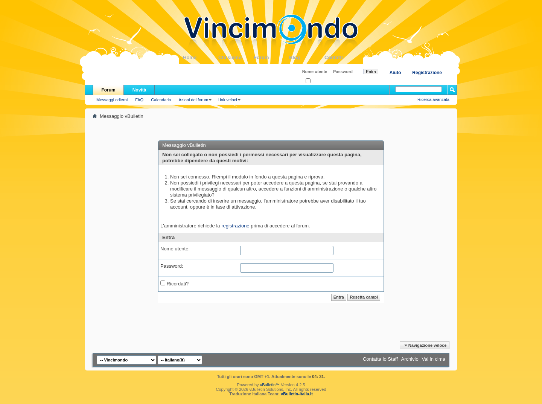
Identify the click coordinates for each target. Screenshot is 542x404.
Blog (306, 57)
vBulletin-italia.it (297, 394)
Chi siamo (236, 57)
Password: (171, 266)
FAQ (139, 100)
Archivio (410, 359)
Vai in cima (433, 359)
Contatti (342, 57)
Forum (271, 57)
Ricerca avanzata (433, 99)
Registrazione (427, 72)
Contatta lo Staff (380, 359)
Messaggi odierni (112, 100)
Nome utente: (175, 249)
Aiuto (395, 72)
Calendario (161, 100)
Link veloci (227, 100)
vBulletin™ (270, 385)
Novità (139, 90)
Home (200, 57)
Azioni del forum (193, 100)
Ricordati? (317, 81)
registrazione (235, 226)
